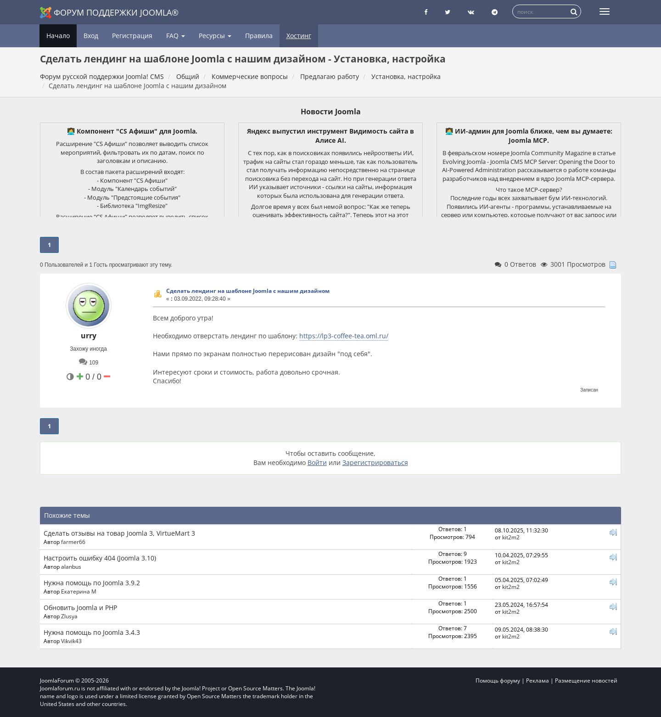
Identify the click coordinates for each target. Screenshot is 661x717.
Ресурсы (215, 35)
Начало (58, 35)
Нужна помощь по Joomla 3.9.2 (92, 582)
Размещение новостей (586, 680)
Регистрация (132, 35)
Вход (91, 35)
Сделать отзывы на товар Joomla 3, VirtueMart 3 (119, 533)
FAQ (175, 35)
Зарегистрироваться (375, 462)
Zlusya (69, 616)
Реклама (537, 680)
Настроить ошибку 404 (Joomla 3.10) (100, 558)
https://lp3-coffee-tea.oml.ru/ (343, 335)
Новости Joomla (331, 111)
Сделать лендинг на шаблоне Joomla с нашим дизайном (248, 290)
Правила (259, 35)
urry (88, 335)
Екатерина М (78, 591)
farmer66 (73, 541)
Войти (317, 462)
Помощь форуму (498, 680)
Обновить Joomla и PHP (80, 607)
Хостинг (298, 35)
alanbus (71, 566)
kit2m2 (511, 537)
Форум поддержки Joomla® (109, 12)
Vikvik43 (71, 640)
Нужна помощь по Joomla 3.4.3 (92, 632)
